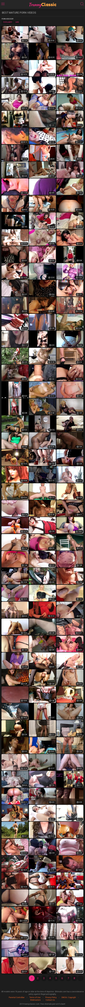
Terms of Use (34, 997)
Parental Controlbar (17, 997)
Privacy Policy (51, 997)
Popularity (7, 22)
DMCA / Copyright (69, 997)
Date (17, 22)
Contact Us (50, 1000)
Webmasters (35, 1000)
